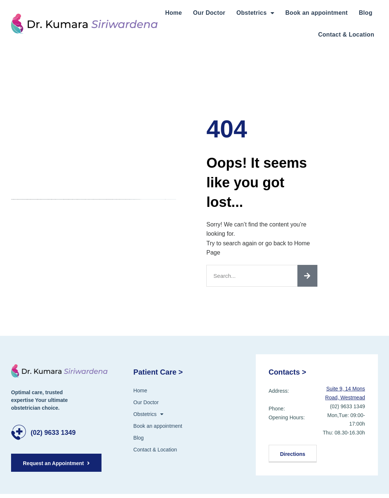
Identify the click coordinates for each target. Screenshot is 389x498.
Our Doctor (209, 13)
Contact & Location (346, 34)
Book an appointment (316, 13)
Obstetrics (255, 13)
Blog (365, 13)
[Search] (307, 276)
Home (173, 13)
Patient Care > (158, 372)
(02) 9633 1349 (53, 432)
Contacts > (288, 372)
